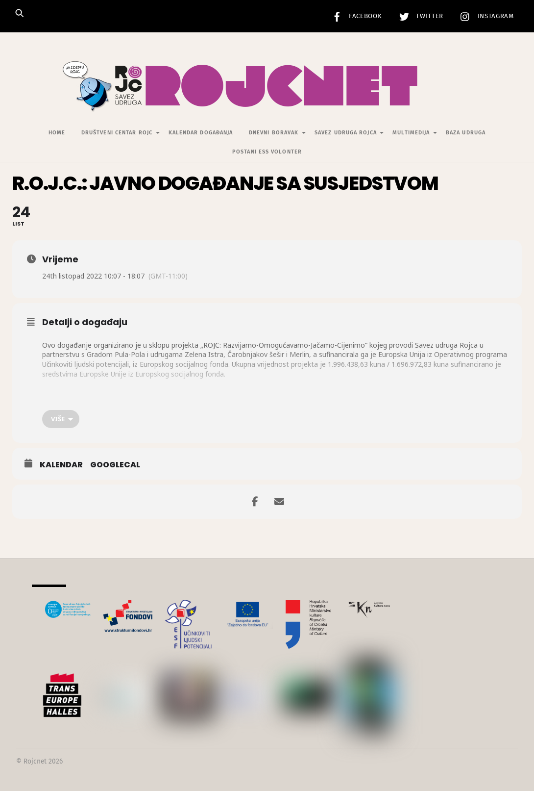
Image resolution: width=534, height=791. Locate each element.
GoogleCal (115, 465)
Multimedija (411, 132)
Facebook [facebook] (354, 16)
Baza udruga (465, 132)
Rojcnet (35, 761)
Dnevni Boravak (273, 132)
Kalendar (61, 465)
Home (57, 132)
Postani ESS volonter (267, 152)
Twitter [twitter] (418, 16)
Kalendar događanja (201, 132)
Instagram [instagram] (485, 16)
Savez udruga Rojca (346, 132)
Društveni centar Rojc (116, 132)
